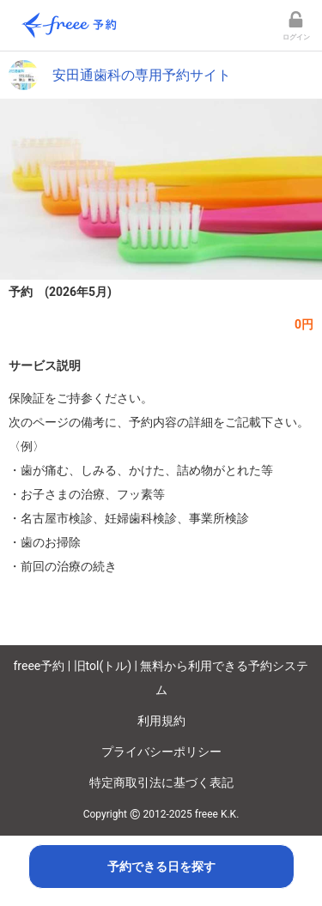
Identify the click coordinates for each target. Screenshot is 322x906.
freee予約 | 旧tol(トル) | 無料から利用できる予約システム (161, 678)
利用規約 (161, 721)
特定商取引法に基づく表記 (161, 782)
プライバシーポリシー (161, 751)
